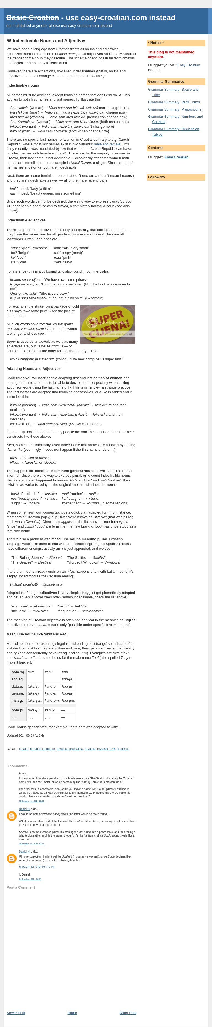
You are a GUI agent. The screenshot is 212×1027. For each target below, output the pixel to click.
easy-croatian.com (114, 17)
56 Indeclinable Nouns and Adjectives (47, 40)
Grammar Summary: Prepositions (174, 109)
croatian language (42, 748)
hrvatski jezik (106, 748)
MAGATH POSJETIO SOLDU (37, 867)
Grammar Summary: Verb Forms (174, 102)
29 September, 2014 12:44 (31, 843)
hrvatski (90, 748)
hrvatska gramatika (70, 748)
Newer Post (16, 1013)
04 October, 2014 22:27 (30, 879)
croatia (23, 748)
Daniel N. (24, 809)
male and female (107, 144)
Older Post (128, 1013)
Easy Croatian (188, 65)
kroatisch (123, 748)
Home (72, 1013)
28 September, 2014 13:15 (31, 801)
